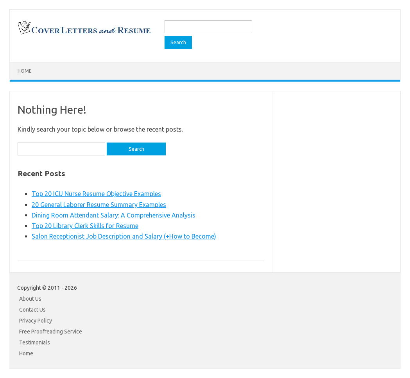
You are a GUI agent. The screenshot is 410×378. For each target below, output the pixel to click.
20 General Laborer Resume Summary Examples (99, 204)
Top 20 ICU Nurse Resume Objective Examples (96, 193)
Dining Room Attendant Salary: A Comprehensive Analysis (113, 215)
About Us (30, 299)
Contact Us (32, 310)
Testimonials (34, 342)
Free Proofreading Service (50, 331)
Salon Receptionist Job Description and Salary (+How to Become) (124, 236)
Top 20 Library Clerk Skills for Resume (85, 225)
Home (25, 70)
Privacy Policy (35, 320)
